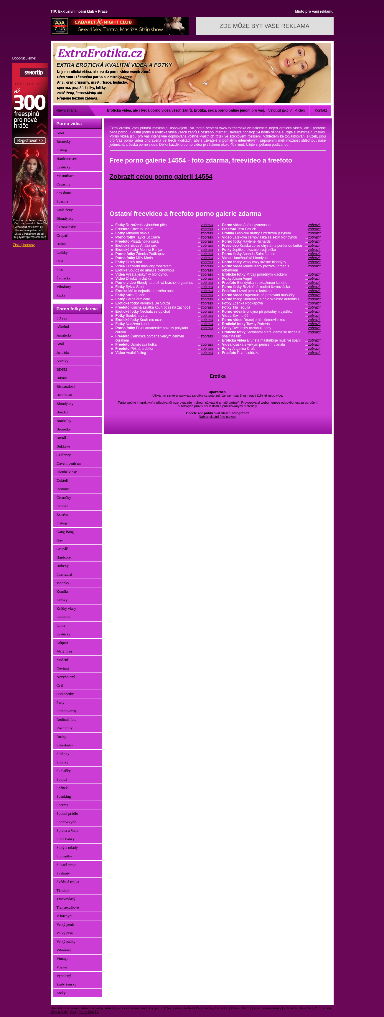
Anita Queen (164, 295)
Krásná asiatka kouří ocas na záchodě (164, 307)
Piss (60, 269)
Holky (61, 244)
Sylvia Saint (164, 287)
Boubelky (64, 420)
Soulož (62, 779)
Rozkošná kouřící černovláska (271, 287)
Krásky (62, 600)
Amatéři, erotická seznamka (125, 1008)
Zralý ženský (67, 984)
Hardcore (64, 557)
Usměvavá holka (164, 344)
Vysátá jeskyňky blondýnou (164, 274)
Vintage (62, 958)
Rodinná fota (67, 719)
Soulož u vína (164, 316)
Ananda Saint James (271, 254)
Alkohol (63, 326)
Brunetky (64, 141)
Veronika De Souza (164, 303)
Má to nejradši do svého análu (164, 291)
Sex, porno (155, 1008)
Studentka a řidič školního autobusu (271, 299)
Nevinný (63, 668)
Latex (61, 625)
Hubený (63, 566)
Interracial (64, 574)
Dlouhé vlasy (67, 472)
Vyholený (64, 975)
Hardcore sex (67, 158)
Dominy (63, 489)
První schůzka (271, 353)
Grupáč (62, 235)
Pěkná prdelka (164, 349)
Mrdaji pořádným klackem (271, 274)
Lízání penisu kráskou (271, 291)
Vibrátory (64, 286)
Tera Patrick (271, 229)
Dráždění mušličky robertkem (164, 266)
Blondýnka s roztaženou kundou (271, 283)
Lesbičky (64, 167)
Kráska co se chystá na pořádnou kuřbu (271, 246)
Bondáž (62, 412)
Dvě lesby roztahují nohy (271, 328)
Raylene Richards (271, 241)
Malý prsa (64, 651)
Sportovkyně (66, 822)
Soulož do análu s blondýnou (164, 270)
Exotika (62, 506)
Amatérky (64, 335)
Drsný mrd (164, 262)
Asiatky (62, 361)
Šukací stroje (67, 864)
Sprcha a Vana (67, 830)
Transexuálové (68, 907)
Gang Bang (65, 531)
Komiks (63, 591)
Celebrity (64, 455)
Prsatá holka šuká (164, 241)
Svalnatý (63, 873)
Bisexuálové (66, 386)
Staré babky (66, 839)
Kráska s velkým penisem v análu (271, 344)
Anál (60, 133)
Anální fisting (164, 353)
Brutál (61, 437)
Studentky (64, 856)
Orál (60, 261)
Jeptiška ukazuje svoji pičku (271, 250)
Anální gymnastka (271, 225)
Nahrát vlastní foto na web (218, 416)
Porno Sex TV (89, 1011)
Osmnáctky (65, 694)
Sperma (62, 201)
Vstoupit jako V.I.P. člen (286, 110)
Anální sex (164, 246)
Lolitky (62, 252)
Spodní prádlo (67, 813)
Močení (62, 659)
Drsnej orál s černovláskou (271, 320)
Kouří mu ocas (164, 320)
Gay (60, 540)
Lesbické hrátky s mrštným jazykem (271, 233)
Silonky (62, 762)
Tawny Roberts (271, 324)
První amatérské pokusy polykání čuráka (164, 330)
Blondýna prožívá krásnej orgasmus (164, 283)
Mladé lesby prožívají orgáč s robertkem (271, 268)
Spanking (64, 796)
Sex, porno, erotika (179, 1008)
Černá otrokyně (164, 299)
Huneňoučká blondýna (271, 258)
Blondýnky (65, 218)
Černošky (64, 497)
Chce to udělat (164, 229)
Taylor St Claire (164, 237)
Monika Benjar (164, 250)
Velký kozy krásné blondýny (271, 262)
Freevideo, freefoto (297, 1008)
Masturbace (66, 175)
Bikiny (62, 378)
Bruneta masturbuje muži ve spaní (271, 340)
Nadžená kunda (164, 324)
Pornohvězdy (67, 711)
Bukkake (63, 446)
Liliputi (62, 642)
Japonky (63, 583)
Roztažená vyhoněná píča (164, 225)
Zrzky (61, 295)
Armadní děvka (164, 233)
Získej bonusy (24, 245)
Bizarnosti (64, 395)
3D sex (62, 318)
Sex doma (64, 193)
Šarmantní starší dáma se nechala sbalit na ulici (271, 334)
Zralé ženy (65, 210)
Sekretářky (65, 745)
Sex (73, 1011)
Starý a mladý (67, 847)
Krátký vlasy (66, 608)
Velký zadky (66, 941)
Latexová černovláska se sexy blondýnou (271, 237)
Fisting (62, 150)
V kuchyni (64, 916)
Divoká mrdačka (164, 278)
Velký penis (66, 924)
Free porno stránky (267, 1008)
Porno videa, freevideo (212, 1008)
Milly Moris (164, 258)
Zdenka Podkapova (164, 254)
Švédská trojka (68, 881)
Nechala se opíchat (164, 311)
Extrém (62, 514)
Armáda (63, 352)
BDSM (62, 369)
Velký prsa (65, 933)
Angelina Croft (271, 349)
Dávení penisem (69, 463)
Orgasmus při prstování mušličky (271, 295)
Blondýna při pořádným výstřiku (271, 311)
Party (61, 702)
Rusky (61, 736)
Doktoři (62, 480)
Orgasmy (63, 184)
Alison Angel (271, 278)
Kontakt (321, 110)
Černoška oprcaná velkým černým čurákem (164, 338)
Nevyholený (66, 677)
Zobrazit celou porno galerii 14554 (161, 176)
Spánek (62, 788)
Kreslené (63, 617)
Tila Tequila (271, 307)
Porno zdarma (241, 1008)
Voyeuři (63, 967)
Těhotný (63, 890)
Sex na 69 (271, 316)
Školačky (64, 278)
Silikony (63, 753)
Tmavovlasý (66, 899)
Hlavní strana (66, 110)
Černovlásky (66, 227)
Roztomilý (65, 728)
